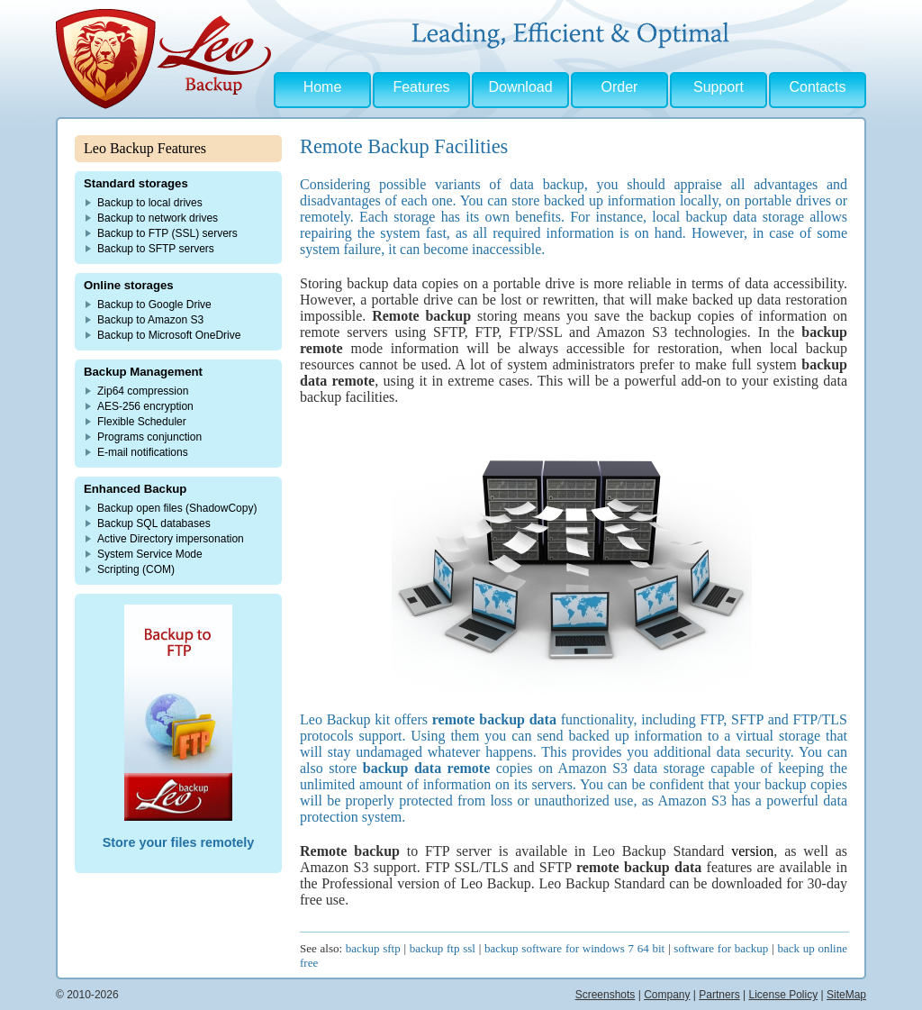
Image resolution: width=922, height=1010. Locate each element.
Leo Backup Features (145, 148)
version (752, 851)
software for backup (720, 948)
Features (421, 87)
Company (667, 994)
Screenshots (605, 994)
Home (322, 87)
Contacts (817, 87)
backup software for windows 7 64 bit (574, 948)
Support (718, 87)
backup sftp (373, 948)
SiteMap (846, 994)
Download (520, 87)
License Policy (783, 994)
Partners (719, 994)
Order (619, 87)
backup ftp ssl (442, 948)
